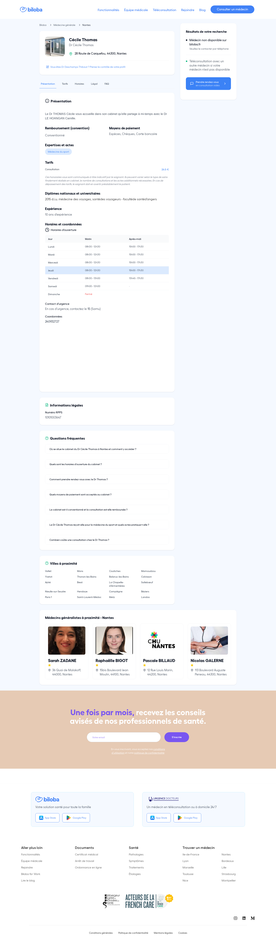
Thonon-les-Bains (86, 576)
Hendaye (82, 591)
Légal (94, 83)
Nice (185, 880)
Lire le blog (28, 880)
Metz (112, 597)
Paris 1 (48, 597)
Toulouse (188, 873)
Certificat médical (86, 854)
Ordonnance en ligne (88, 867)
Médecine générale (64, 24)
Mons (80, 570)
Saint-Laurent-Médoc (89, 597)
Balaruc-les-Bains (119, 576)
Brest (80, 582)
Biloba (42, 24)
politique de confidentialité (149, 752)
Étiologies (135, 873)
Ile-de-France (191, 854)
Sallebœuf (147, 582)
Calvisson (146, 576)
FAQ (107, 83)
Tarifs (65, 83)
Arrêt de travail (84, 860)
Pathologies (136, 854)
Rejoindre (27, 867)
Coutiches (114, 570)
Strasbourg (229, 873)
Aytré (48, 582)
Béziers (145, 591)
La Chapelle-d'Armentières (117, 584)
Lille (224, 867)
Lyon (186, 860)
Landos (145, 597)
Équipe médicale (31, 860)
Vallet (48, 570)
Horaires (79, 83)
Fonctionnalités (30, 854)
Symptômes (136, 860)
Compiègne (116, 591)
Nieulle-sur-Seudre (55, 591)
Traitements (136, 867)
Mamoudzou (148, 570)
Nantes (226, 854)
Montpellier (229, 880)
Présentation (48, 83)
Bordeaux (228, 860)
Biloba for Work (30, 873)
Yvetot (48, 576)
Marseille (188, 867)
